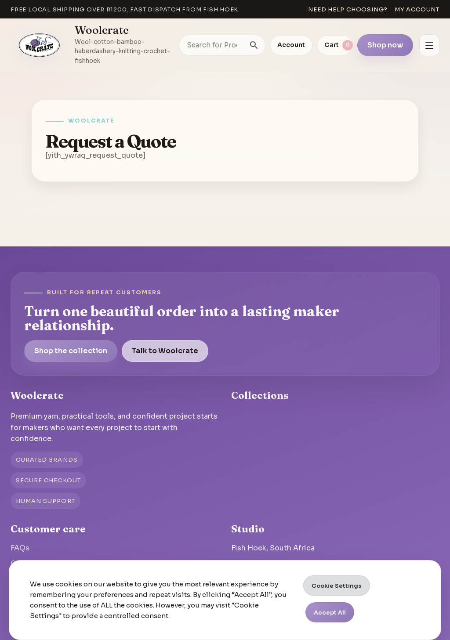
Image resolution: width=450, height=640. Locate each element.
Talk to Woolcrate (165, 350)
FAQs (20, 548)
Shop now (385, 45)
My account (417, 9)
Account (291, 45)
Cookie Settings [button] (337, 585)
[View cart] (335, 45)
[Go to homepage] (40, 45)
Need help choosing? (348, 9)
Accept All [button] (330, 612)
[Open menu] (429, 45)
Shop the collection (70, 350)
